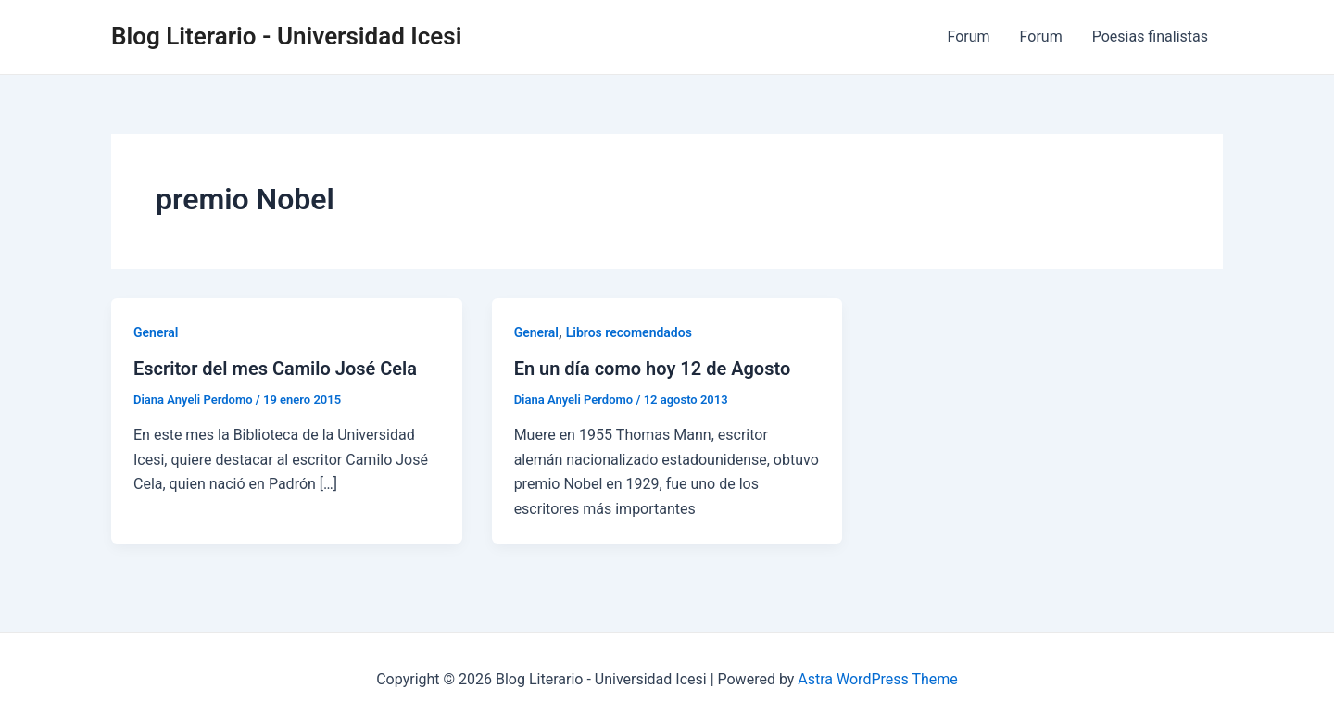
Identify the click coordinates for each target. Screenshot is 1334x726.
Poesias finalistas (1150, 36)
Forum (969, 36)
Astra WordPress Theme (877, 679)
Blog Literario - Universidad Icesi (286, 36)
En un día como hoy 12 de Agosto (652, 368)
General (155, 332)
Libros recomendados (629, 332)
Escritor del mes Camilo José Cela (275, 368)
